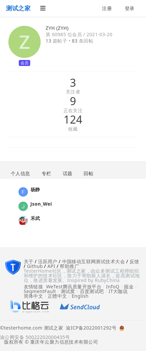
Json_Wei (41, 204)
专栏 (46, 173)
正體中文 (57, 296)
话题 (67, 173)
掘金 (129, 286)
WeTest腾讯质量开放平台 (73, 286)
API (51, 266)
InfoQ (112, 286)
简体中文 (33, 296)
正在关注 (73, 111)
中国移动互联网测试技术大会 (93, 261)
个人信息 (20, 173)
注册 (107, 8)
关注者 (73, 92)
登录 (130, 8)
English (80, 296)
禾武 (35, 218)
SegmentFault (40, 291)
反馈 (134, 261)
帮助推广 (69, 266)
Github (35, 266)
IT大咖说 (118, 291)
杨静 (35, 189)
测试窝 (68, 291)
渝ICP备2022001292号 (89, 328)
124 (72, 119)
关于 (29, 261)
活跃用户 (47, 261)
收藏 (73, 129)
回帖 (88, 173)
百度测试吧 (92, 291)
